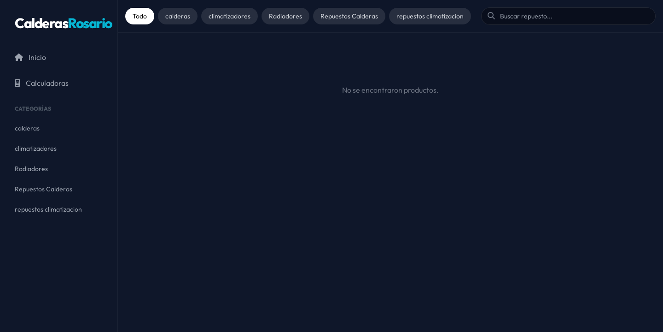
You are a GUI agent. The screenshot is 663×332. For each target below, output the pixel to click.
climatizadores (229, 16)
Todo (140, 16)
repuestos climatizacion (430, 16)
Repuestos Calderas (349, 16)
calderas (177, 16)
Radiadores (285, 16)
